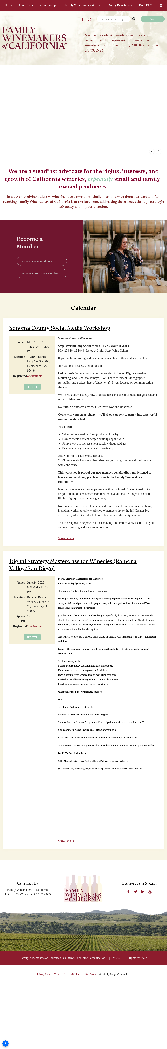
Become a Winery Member (37, 261)
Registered (19, 376)
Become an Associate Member (39, 273)
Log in (153, 19)
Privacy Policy (44, 974)
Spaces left (20, 619)
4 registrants (34, 376)
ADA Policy (76, 974)
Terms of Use (61, 974)
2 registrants (34, 627)
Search (134, 18)
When (21, 342)
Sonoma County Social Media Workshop (59, 328)
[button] (76, 151)
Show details (66, 538)
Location (19, 357)
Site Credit (90, 974)
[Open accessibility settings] (5, 1043)
